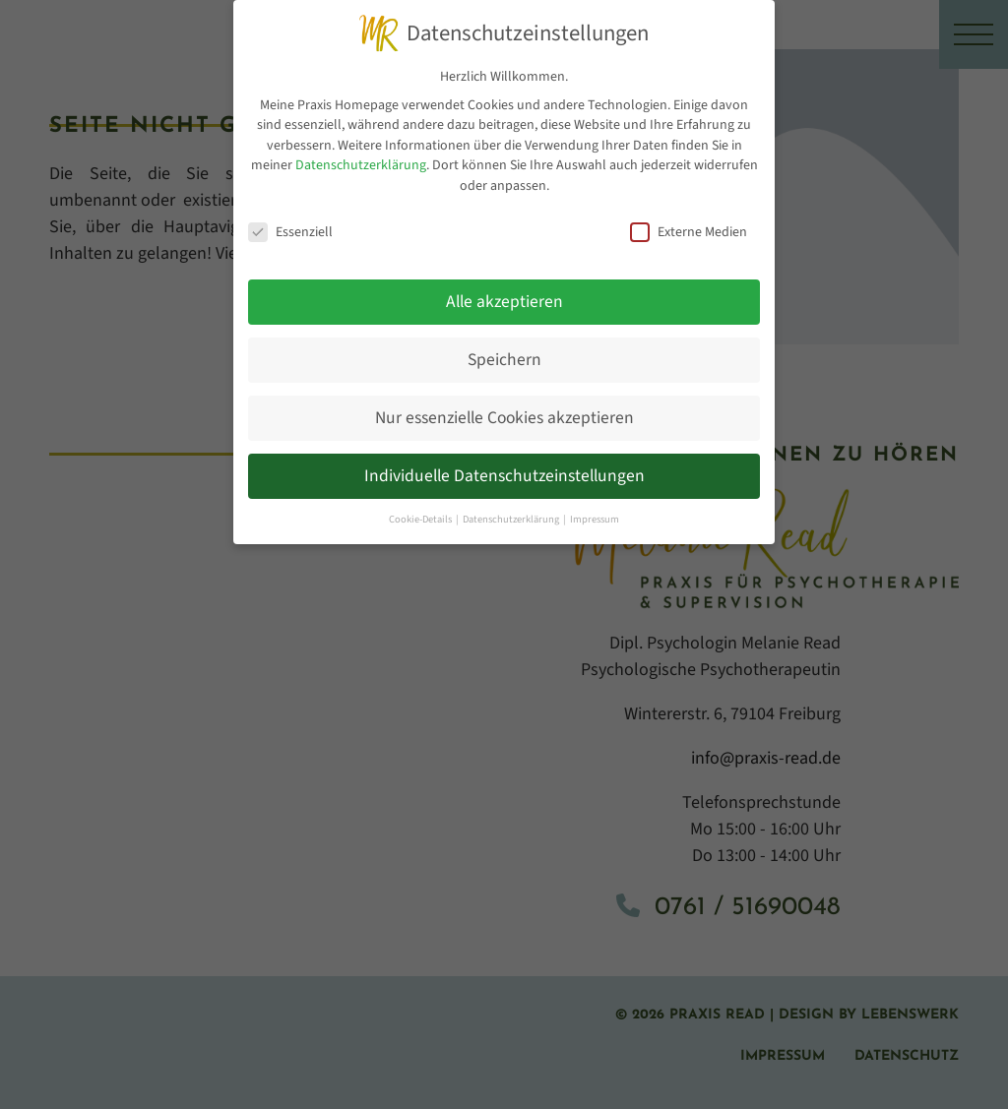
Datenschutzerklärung (360, 160)
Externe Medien (688, 226)
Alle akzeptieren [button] (504, 296)
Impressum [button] (594, 513)
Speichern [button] (504, 354)
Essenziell (290, 226)
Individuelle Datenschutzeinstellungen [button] (504, 471)
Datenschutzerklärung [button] (512, 513)
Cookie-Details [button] (421, 513)
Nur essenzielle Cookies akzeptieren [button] (504, 412)
